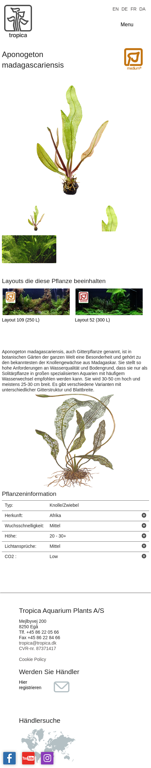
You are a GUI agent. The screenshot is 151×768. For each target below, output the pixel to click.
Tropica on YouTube (28, 758)
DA (142, 8)
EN (116, 8)
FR (134, 8)
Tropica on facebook (9, 758)
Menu (127, 24)
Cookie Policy (32, 659)
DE (125, 8)
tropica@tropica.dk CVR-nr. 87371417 (37, 645)
